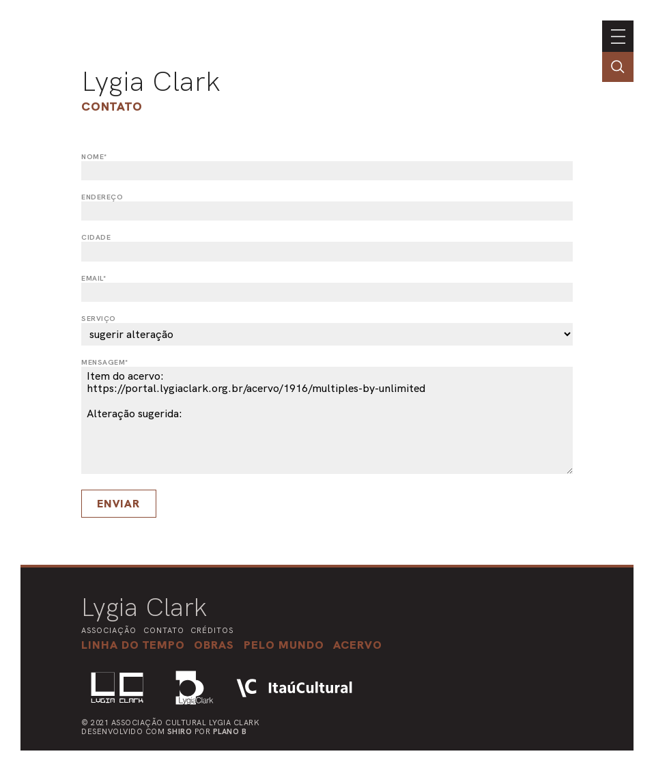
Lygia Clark (151, 81)
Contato (112, 106)
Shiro (180, 731)
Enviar (118, 503)
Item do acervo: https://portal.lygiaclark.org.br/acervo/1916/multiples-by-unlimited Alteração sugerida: (327, 420)
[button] (284, 644)
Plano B (230, 731)
